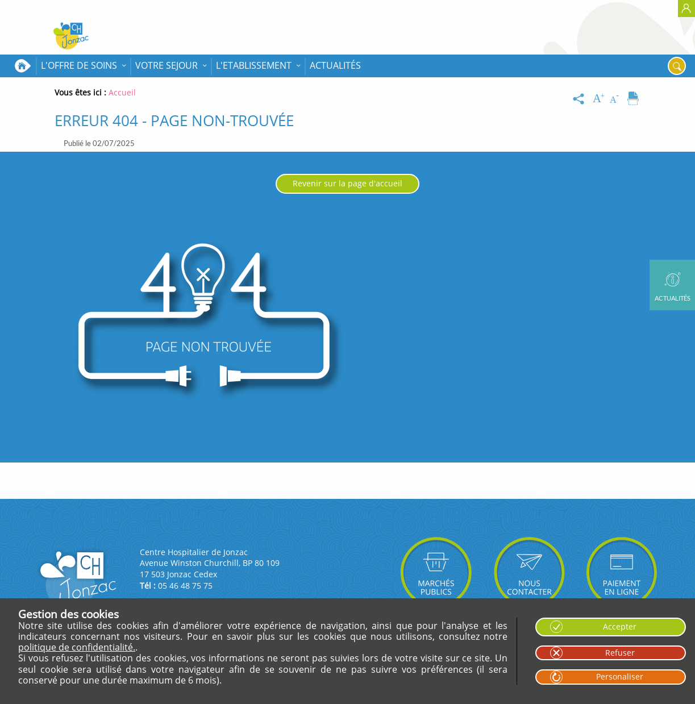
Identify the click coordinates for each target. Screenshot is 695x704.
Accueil (22, 66)
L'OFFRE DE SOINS (79, 65)
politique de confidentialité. (76, 647)
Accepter (619, 626)
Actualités (335, 65)
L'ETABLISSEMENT (254, 65)
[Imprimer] (633, 99)
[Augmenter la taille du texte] (599, 99)
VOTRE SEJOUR (166, 65)
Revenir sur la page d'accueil (347, 183)
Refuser (620, 652)
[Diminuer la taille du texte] (616, 99)
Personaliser (619, 676)
